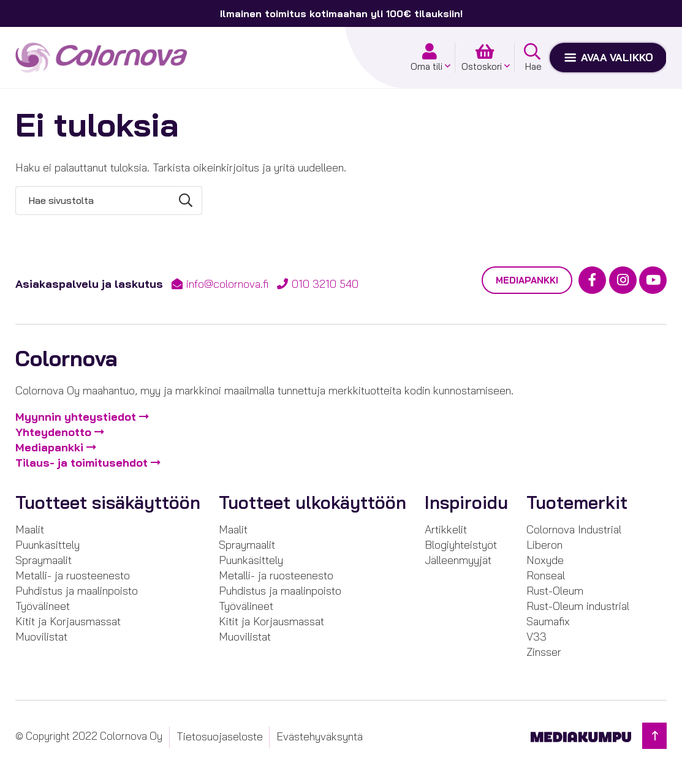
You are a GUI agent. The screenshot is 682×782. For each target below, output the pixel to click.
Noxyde (545, 560)
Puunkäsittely (47, 545)
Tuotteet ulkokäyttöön (312, 502)
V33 (536, 637)
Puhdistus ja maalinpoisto (76, 591)
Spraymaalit (43, 560)
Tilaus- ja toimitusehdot (81, 463)
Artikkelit (446, 529)
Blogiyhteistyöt (461, 545)
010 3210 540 (325, 284)
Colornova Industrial (573, 529)
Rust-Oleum (554, 591)
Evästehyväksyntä (319, 736)
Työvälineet (42, 606)
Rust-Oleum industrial (577, 606)
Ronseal (545, 575)
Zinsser (543, 652)
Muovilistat (41, 637)
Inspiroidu (466, 502)
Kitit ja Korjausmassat (68, 621)
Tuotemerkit (576, 502)
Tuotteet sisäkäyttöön (107, 502)
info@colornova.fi (227, 284)
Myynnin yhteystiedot (75, 417)
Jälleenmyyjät (458, 560)
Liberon (544, 545)
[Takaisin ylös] (654, 736)
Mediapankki (527, 280)
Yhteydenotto (53, 432)
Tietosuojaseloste (219, 736)
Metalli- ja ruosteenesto (72, 575)
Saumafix (548, 621)
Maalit (29, 529)
